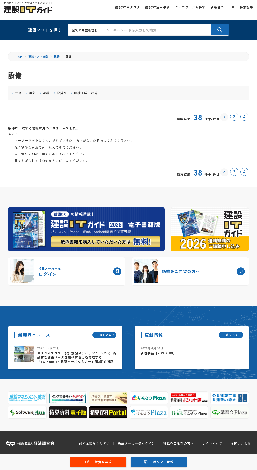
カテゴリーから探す (188, 10)
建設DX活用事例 (155, 10)
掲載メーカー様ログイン (136, 443)
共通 (18, 92)
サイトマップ (212, 443)
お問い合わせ (240, 443)
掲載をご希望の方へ (178, 443)
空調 (46, 92)
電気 (32, 92)
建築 (59, 56)
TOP (19, 56)
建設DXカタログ (125, 10)
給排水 (62, 92)
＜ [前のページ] (224, 116)
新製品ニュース (220, 10)
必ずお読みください (94, 443)
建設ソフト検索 (39, 56)
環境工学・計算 (86, 92)
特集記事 (244, 10)
